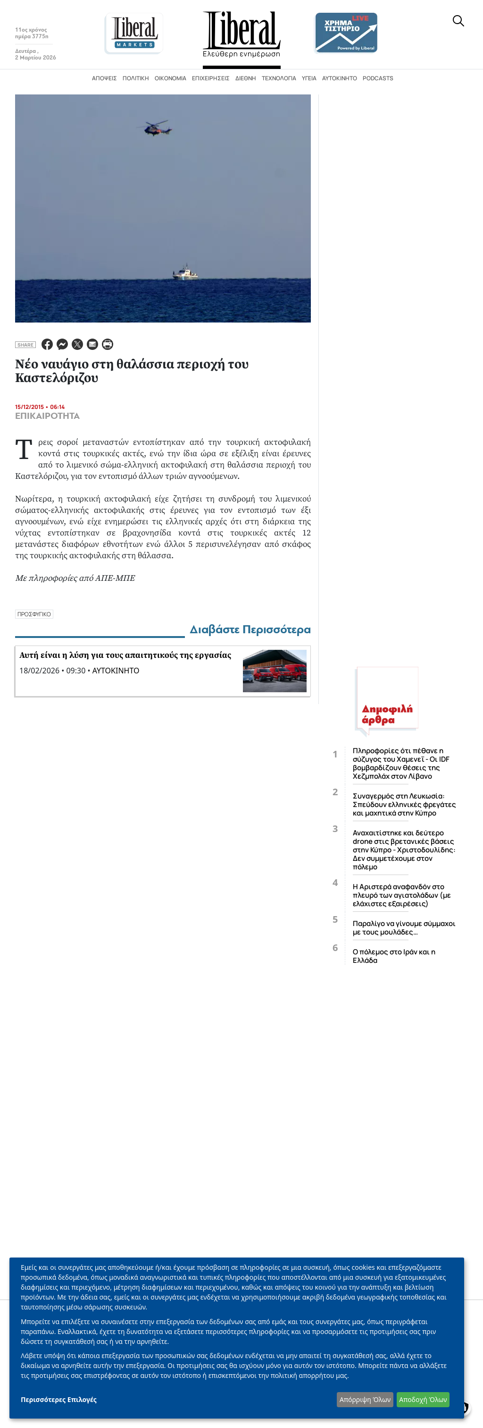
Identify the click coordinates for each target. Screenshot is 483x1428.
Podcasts (378, 78)
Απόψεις (104, 78)
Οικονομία (170, 78)
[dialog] (236, 1338)
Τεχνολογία (279, 78)
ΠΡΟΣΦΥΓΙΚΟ (34, 614)
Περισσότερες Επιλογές (59, 1399)
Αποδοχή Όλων (423, 1399)
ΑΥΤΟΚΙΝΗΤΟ (116, 670)
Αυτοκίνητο (339, 78)
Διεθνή (245, 78)
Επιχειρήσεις (211, 78)
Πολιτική (136, 78)
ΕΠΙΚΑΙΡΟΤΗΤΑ (47, 416)
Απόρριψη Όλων (365, 1399)
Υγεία (309, 78)
